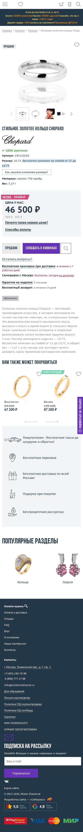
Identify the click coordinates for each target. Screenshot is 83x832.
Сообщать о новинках (41, 248)
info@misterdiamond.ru (19, 685)
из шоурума (66, 275)
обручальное (10, 298)
